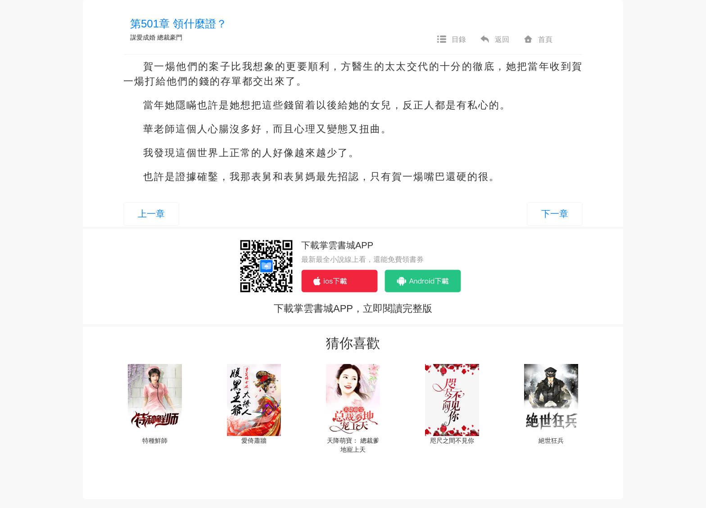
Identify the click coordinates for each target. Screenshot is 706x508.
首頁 (537, 39)
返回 (494, 39)
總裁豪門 (169, 37)
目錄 (451, 39)
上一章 (151, 214)
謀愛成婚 (142, 37)
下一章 (554, 214)
